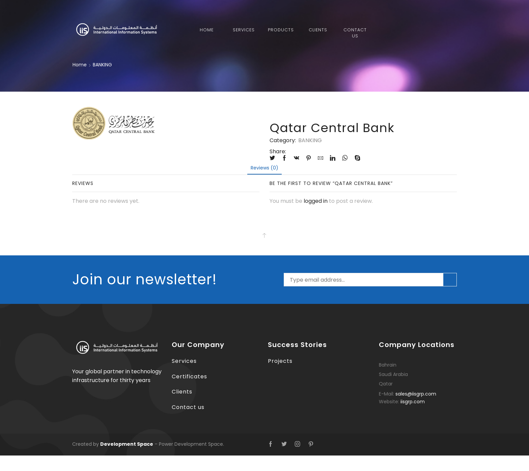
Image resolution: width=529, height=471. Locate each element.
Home (207, 30)
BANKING (102, 64)
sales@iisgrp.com (415, 393)
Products (281, 30)
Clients (318, 30)
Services (244, 30)
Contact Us (355, 33)
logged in (316, 201)
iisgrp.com (412, 401)
